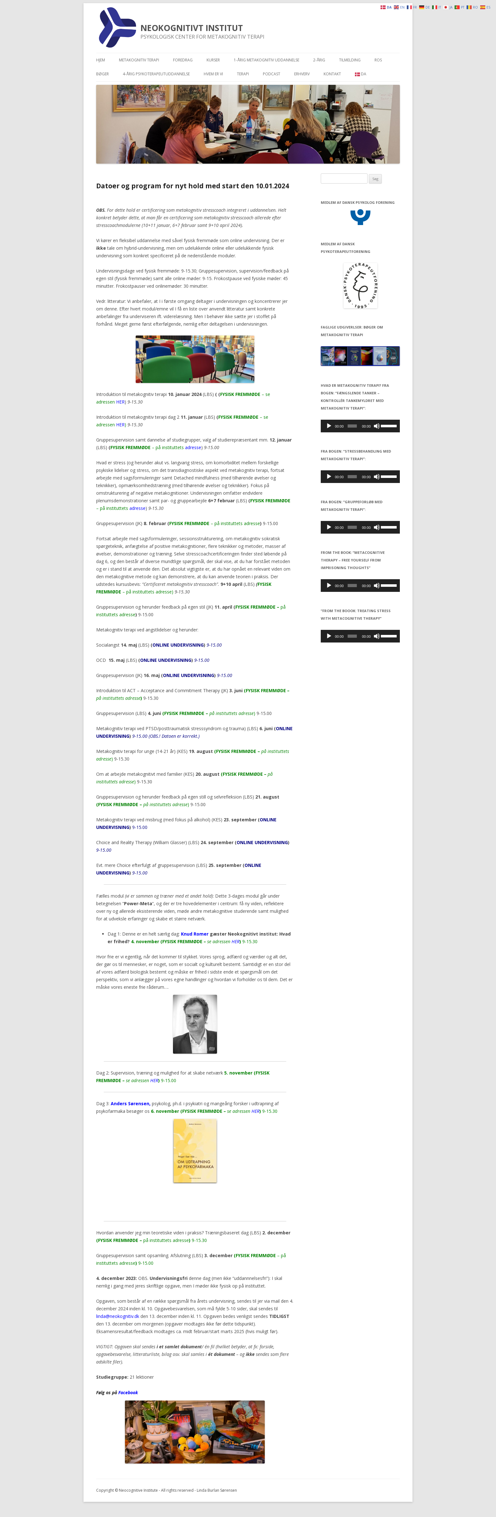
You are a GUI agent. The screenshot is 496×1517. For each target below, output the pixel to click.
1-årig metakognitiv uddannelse (266, 60)
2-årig (319, 60)
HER (120, 402)
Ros (378, 60)
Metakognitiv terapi (139, 60)
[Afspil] (329, 426)
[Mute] (377, 426)
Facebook (128, 1392)
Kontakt (332, 74)
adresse (193, 447)
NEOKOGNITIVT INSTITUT (191, 28)
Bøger (102, 74)
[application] (360, 426)
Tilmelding (350, 60)
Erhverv (302, 74)
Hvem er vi (213, 74)
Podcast (271, 74)
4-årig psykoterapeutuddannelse (156, 74)
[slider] (352, 426)
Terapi (243, 74)
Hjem (100, 60)
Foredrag (183, 60)
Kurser (213, 60)
